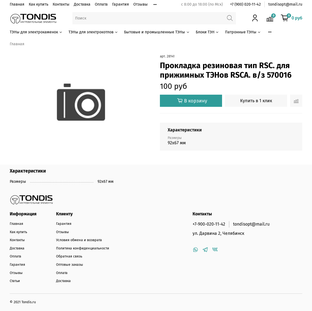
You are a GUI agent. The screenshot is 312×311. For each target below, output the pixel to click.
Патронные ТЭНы (243, 32)
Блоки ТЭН (207, 32)
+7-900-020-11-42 (209, 224)
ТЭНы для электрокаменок (36, 32)
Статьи (15, 281)
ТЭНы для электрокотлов (93, 32)
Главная (17, 4)
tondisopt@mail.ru (285, 4)
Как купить (38, 4)
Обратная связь (69, 256)
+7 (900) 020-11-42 (245, 4)
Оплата (101, 4)
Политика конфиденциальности (82, 248)
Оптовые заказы (69, 265)
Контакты (61, 4)
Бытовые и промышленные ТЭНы (157, 32)
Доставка (82, 4)
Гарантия (120, 4)
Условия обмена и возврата (79, 240)
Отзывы (140, 4)
